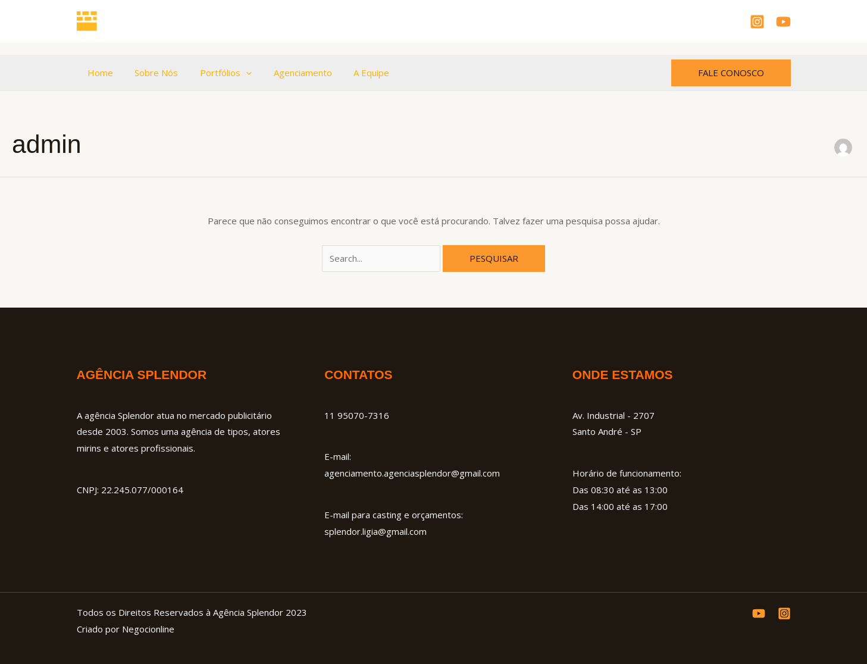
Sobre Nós (151, 73)
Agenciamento (289, 73)
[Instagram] (757, 21)
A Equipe (354, 73)
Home (98, 73)
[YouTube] (783, 21)
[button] (236, 72)
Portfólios (216, 72)
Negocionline (148, 629)
